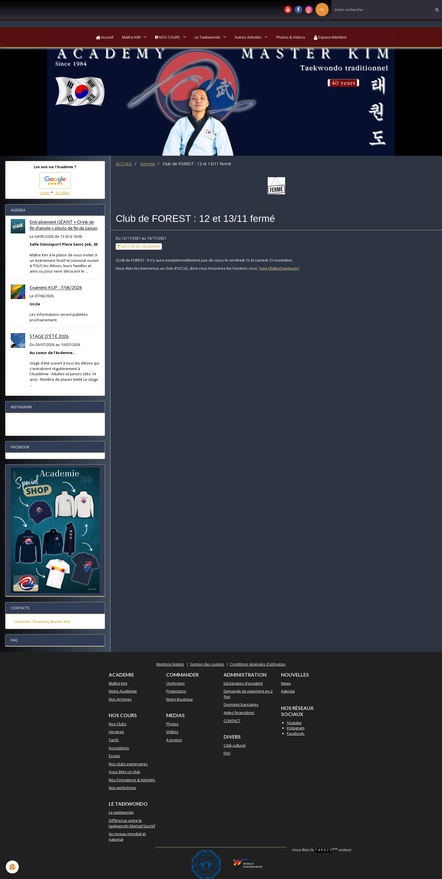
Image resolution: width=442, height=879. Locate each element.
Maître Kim (118, 683)
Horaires (116, 731)
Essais (114, 755)
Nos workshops (122, 787)
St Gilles (62, 192)
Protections (176, 691)
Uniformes (175, 683)
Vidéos (172, 731)
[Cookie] (12, 866)
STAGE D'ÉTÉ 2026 (49, 336)
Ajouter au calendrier (138, 246)
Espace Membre (330, 37)
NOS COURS (168, 37)
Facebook (296, 733)
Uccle (45, 192)
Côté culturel (235, 745)
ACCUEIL (124, 163)
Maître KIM (132, 37)
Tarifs (114, 739)
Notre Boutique (179, 699)
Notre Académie (123, 691)
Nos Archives (120, 699)
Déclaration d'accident (243, 683)
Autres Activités (248, 37)
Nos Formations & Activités (132, 779)
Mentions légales (170, 664)
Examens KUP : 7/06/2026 (56, 287)
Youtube (294, 722)
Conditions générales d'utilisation (258, 664)
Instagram (296, 728)
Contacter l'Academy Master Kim (42, 621)
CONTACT (232, 720)
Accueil (104, 37)
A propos (174, 739)
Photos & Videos (290, 37)
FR (322, 9)
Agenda (147, 163)
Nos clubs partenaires (128, 763)
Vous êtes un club (124, 771)
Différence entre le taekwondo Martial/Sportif (132, 823)
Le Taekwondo (208, 37)
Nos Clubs (117, 723)
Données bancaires (241, 704)
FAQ (227, 753)
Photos (172, 723)
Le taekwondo (121, 812)
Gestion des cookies (207, 664)
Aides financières (239, 712)
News (286, 683)
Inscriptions (119, 748)
